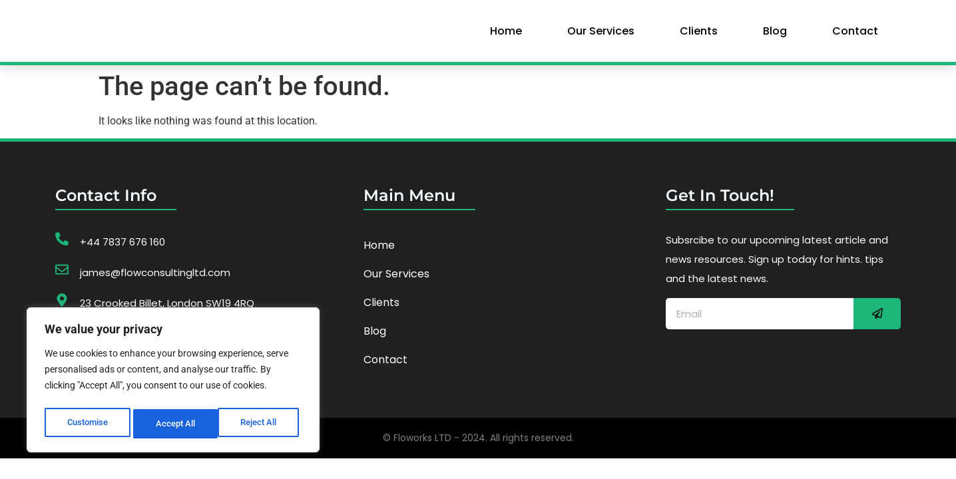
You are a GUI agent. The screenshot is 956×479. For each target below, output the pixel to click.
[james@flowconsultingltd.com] (62, 278)
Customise (87, 423)
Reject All (174, 423)
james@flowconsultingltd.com (155, 281)
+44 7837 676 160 (122, 250)
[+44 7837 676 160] (62, 247)
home (506, 35)
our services (600, 35)
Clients (699, 35)
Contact (855, 35)
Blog (775, 35)
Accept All (261, 423)
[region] (173, 382)
